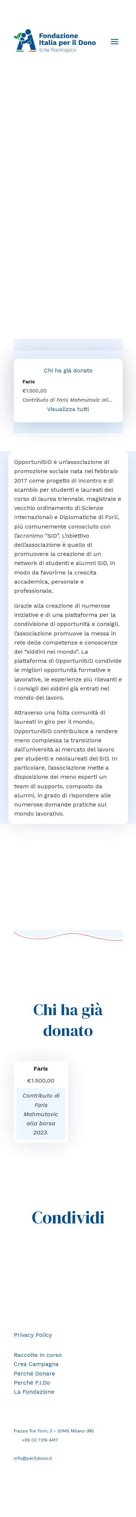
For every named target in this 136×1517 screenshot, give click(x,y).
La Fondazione (34, 1391)
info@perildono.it (33, 1458)
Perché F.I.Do (32, 1382)
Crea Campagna (36, 1364)
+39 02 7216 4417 (40, 1440)
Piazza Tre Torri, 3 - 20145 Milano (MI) (54, 1430)
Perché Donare (34, 1373)
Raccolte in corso (38, 1354)
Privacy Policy (33, 1334)
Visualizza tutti (68, 409)
